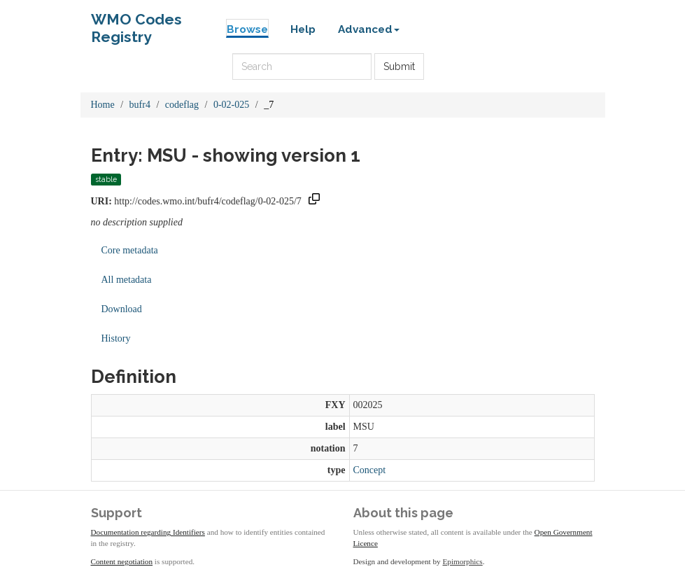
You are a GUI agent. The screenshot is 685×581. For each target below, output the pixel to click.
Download (121, 309)
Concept (369, 470)
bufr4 (139, 104)
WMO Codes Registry (136, 22)
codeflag (182, 104)
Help (303, 29)
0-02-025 (231, 104)
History (116, 338)
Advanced (369, 29)
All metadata (126, 279)
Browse (247, 29)
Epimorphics (463, 561)
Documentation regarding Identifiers (148, 532)
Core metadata (129, 250)
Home (103, 104)
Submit (399, 66)
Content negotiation (122, 561)
